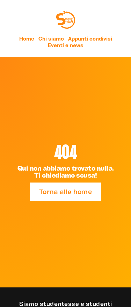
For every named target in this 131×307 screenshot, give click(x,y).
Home (26, 38)
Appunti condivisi (90, 38)
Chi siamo (51, 38)
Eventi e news (65, 45)
